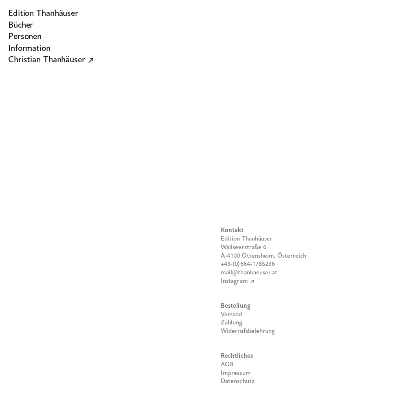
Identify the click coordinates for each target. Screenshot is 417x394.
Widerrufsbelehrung (248, 331)
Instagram (234, 281)
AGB (227, 364)
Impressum (236, 373)
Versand (231, 314)
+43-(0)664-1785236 (248, 264)
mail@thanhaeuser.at (249, 272)
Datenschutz (238, 381)
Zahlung (232, 323)
